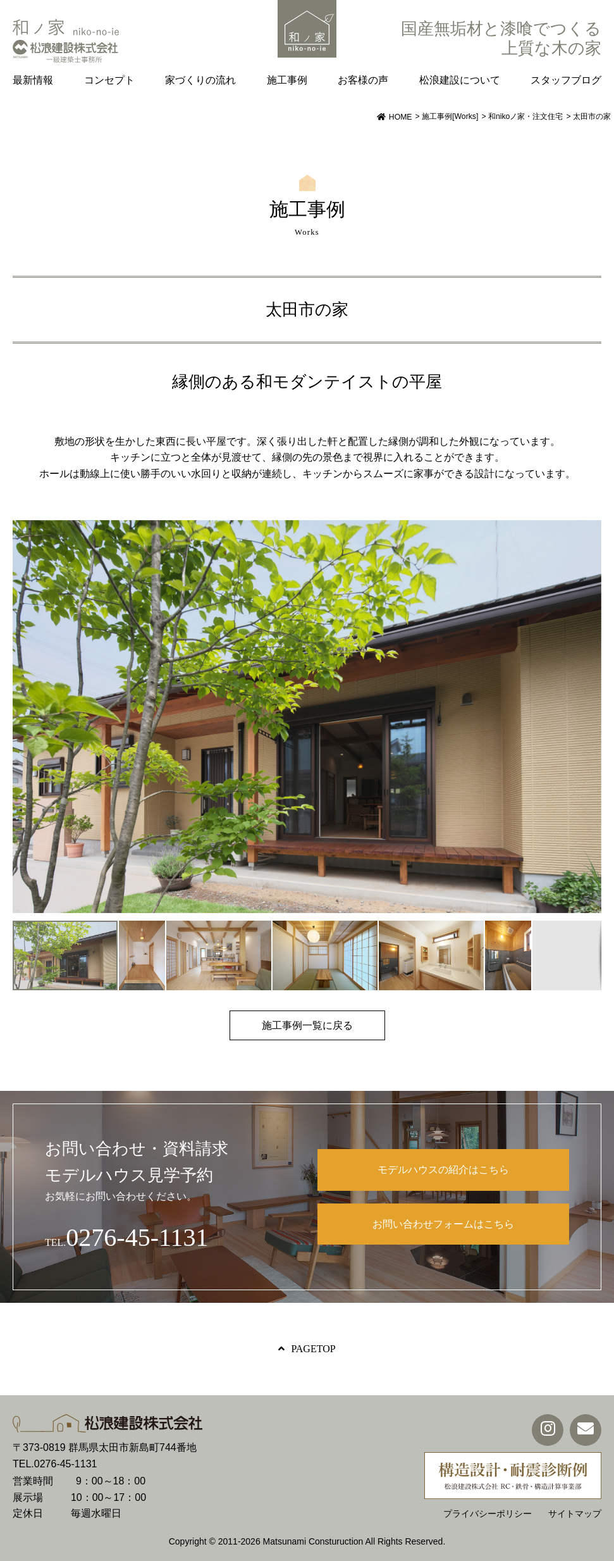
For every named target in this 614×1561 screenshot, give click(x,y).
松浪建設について (459, 80)
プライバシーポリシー (487, 1513)
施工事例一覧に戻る (307, 1025)
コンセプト (109, 80)
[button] (590, 716)
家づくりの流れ (200, 80)
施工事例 (287, 80)
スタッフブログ (566, 80)
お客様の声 (363, 80)
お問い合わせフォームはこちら (443, 1224)
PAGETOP (313, 1348)
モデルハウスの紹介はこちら (443, 1169)
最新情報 (33, 80)
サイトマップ (574, 1513)
